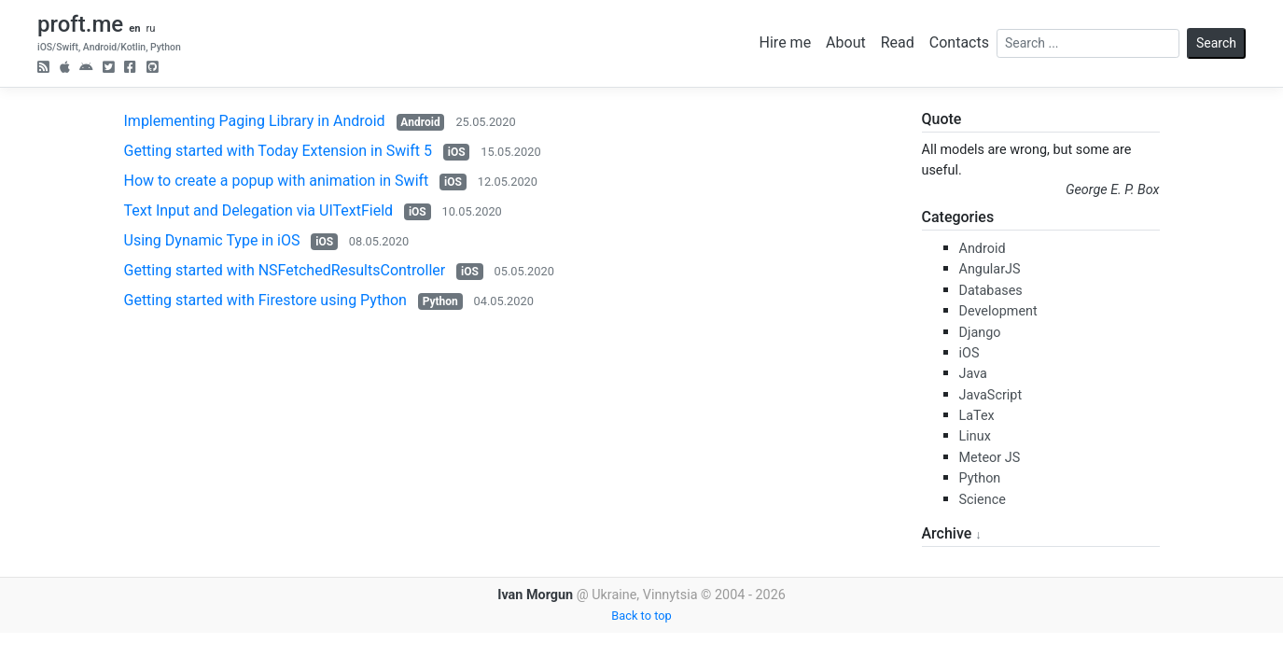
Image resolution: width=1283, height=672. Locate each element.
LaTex (977, 416)
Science (982, 500)
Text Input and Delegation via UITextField (259, 210)
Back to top (641, 616)
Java (973, 374)
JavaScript (991, 395)
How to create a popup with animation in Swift (276, 180)
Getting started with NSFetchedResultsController (285, 270)
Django (980, 333)
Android (419, 122)
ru (150, 28)
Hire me (786, 42)
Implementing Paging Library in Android (254, 121)
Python (440, 301)
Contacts (959, 42)
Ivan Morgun (535, 595)
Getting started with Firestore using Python (265, 300)
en (134, 28)
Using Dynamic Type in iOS (212, 240)
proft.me (80, 24)
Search (1216, 42)
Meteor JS (990, 458)
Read (897, 42)
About (846, 42)
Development (998, 311)
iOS (457, 152)
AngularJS (990, 269)
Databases (991, 291)
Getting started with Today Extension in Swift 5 (278, 151)
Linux (975, 436)
